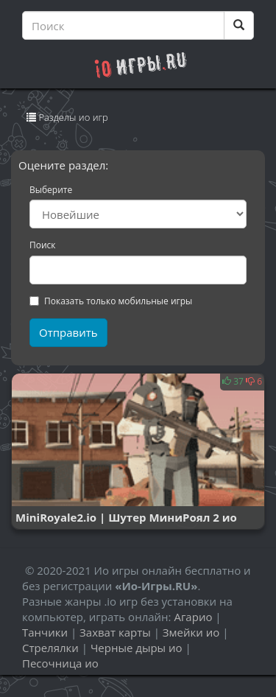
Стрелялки (50, 647)
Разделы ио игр (67, 120)
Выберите (50, 190)
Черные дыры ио (137, 647)
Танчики (45, 632)
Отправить (68, 332)
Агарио (193, 616)
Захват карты (115, 632)
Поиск (42, 245)
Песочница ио (60, 663)
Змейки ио (191, 632)
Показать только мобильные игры (110, 301)
